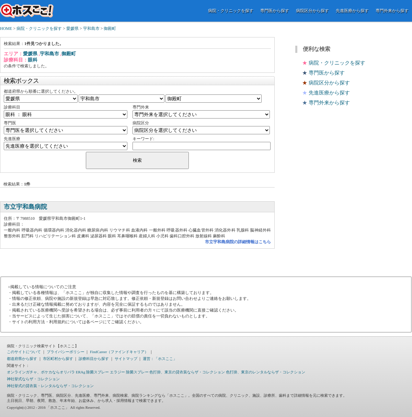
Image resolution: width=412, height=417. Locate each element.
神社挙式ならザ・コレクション (33, 379)
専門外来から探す (392, 10)
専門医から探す (274, 10)
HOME (6, 28)
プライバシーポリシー (65, 352)
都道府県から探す (22, 359)
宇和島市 (91, 28)
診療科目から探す (94, 359)
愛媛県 (72, 28)
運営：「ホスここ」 (160, 359)
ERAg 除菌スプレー (92, 372)
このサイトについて (24, 352)
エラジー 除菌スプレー (129, 372)
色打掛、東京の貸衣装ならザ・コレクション (187, 372)
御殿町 (110, 28)
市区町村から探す (58, 359)
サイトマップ (126, 359)
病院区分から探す (312, 10)
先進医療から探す (352, 10)
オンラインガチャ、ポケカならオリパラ (41, 372)
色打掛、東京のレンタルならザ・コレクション (265, 372)
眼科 (32, 60)
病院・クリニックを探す (230, 10)
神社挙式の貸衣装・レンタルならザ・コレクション (50, 386)
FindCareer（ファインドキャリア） (119, 352)
